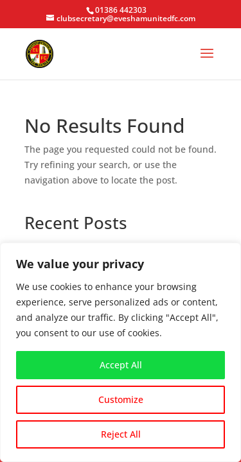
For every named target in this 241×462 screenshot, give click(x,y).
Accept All (121, 365)
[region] (120, 352)
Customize (120, 399)
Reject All (121, 434)
